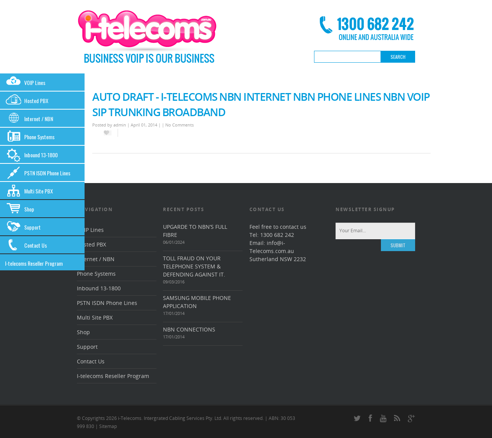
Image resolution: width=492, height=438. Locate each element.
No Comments (179, 125)
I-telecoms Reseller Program (34, 263)
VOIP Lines (25, 82)
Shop (19, 209)
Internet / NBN (29, 119)
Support (23, 227)
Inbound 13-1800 (31, 155)
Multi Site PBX (29, 191)
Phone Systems (30, 137)
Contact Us (26, 245)
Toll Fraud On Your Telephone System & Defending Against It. (194, 266)
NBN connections (189, 329)
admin (119, 125)
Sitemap (108, 426)
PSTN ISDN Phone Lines (37, 173)
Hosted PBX (26, 100)
